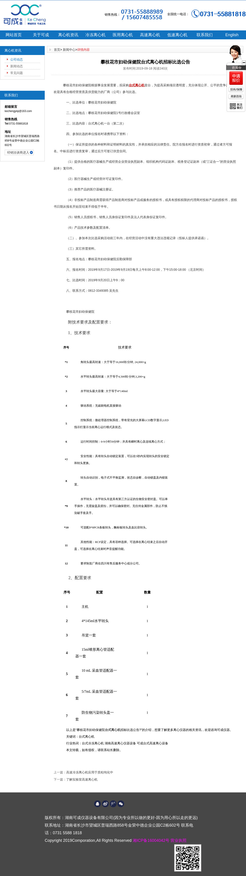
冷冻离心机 (95, 35)
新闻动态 (16, 66)
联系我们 (205, 35)
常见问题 (16, 73)
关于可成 (41, 35)
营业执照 (178, 840)
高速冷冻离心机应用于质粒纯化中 (89, 772)
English (231, 35)
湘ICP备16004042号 (151, 840)
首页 (57, 49)
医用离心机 (123, 35)
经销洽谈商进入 (18, 152)
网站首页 (14, 35)
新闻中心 (69, 49)
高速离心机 (150, 35)
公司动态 (16, 59)
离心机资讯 (68, 35)
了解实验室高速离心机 (82, 779)
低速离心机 (177, 35)
